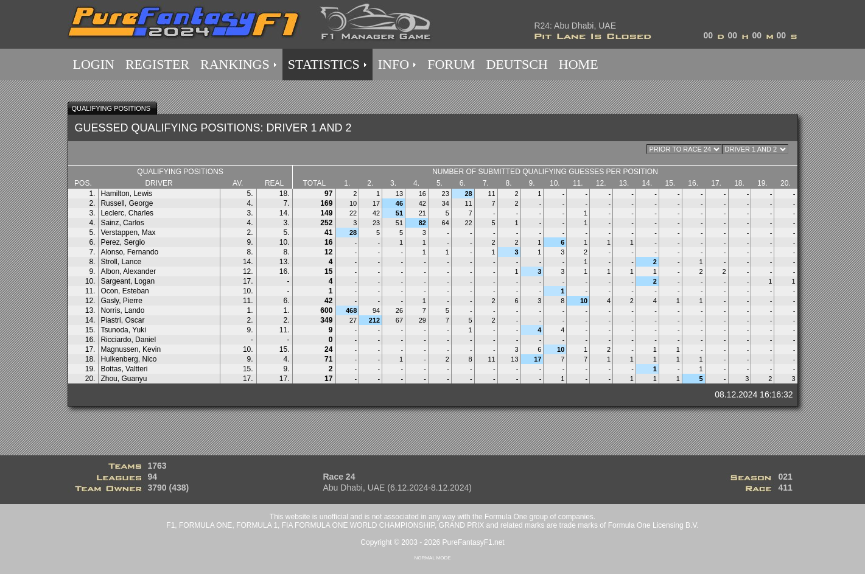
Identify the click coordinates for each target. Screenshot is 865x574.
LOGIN (93, 64)
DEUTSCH (516, 64)
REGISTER (157, 64)
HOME (578, 64)
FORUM (451, 64)
